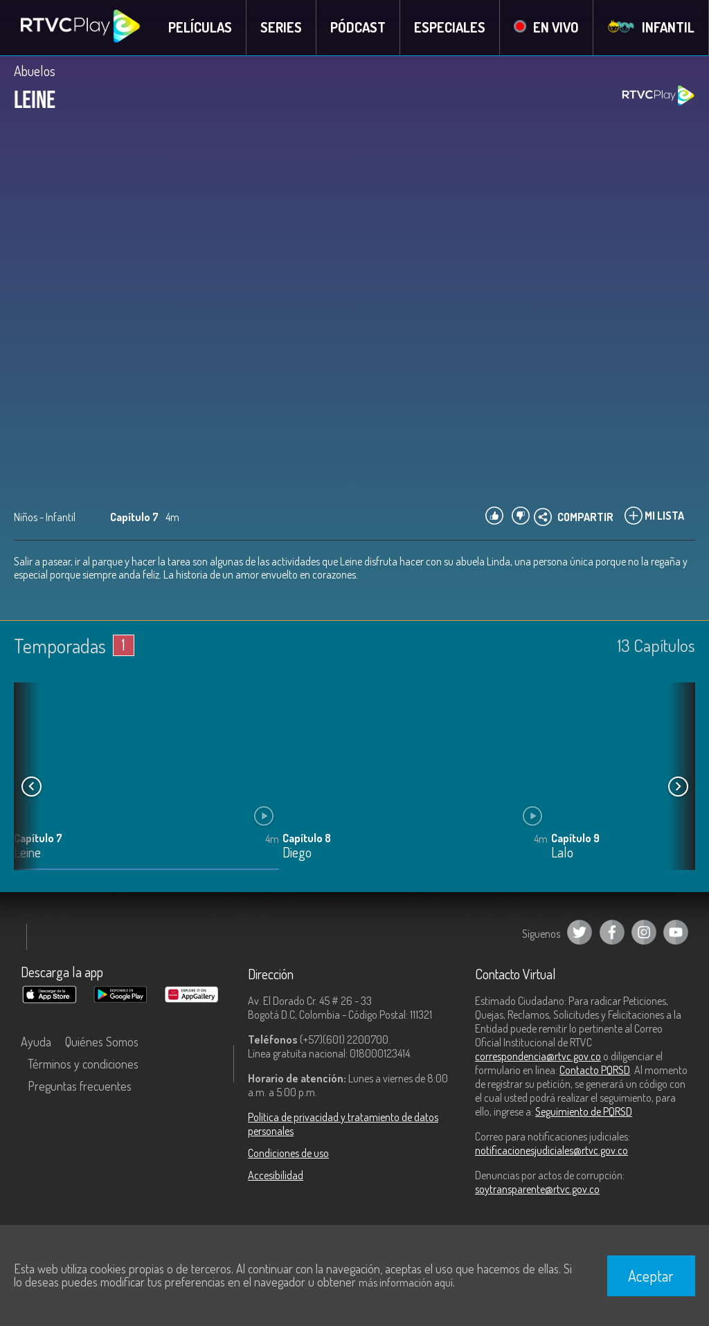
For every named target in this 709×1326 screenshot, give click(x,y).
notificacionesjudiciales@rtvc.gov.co (551, 1150)
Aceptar (651, 1275)
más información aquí (406, 1282)
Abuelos (34, 71)
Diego (297, 854)
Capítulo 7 (38, 839)
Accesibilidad (275, 1175)
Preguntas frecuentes (80, 1085)
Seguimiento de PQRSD (583, 1111)
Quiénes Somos (101, 1041)
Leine (27, 854)
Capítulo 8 (306, 839)
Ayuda (36, 1041)
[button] (677, 786)
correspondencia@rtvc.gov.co (538, 1056)
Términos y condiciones (83, 1063)
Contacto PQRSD (594, 1070)
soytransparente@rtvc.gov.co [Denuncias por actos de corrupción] (537, 1189)
